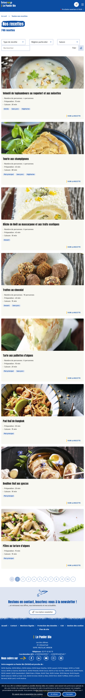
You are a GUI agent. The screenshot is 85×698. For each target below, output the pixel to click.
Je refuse (54, 694)
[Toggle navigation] (82, 5)
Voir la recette (74, 116)
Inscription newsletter (42, 612)
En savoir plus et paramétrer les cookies (27, 694)
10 (67, 579)
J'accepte (69, 694)
